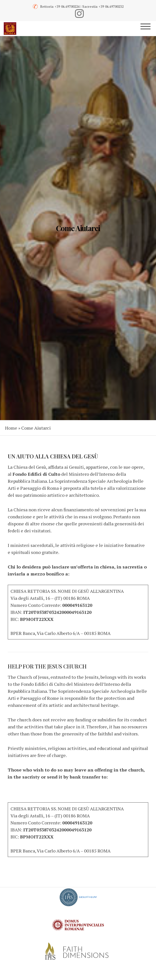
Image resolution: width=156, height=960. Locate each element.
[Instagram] (79, 14)
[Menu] (149, 28)
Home (11, 428)
